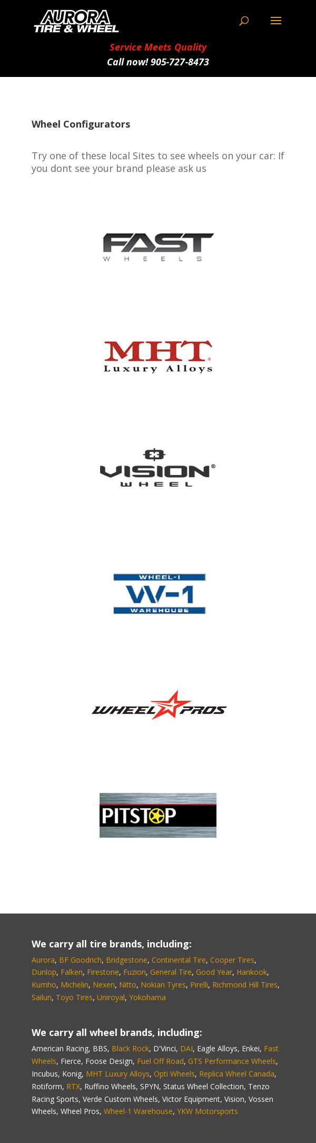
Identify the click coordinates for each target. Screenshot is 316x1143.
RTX (73, 1086)
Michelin (74, 985)
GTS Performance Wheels (232, 1061)
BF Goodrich (80, 960)
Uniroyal (111, 997)
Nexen (104, 985)
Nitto (127, 985)
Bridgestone (126, 960)
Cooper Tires (232, 960)
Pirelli (199, 985)
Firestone (103, 972)
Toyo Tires (74, 997)
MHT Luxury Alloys (118, 1074)
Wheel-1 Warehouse (138, 1111)
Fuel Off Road (160, 1061)
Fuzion (134, 972)
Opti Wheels (174, 1074)
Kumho (44, 985)
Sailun (42, 997)
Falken (72, 972)
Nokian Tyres (163, 985)
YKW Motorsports (207, 1111)
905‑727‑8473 (180, 61)
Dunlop (44, 972)
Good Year (214, 972)
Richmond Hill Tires (245, 985)
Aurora (43, 960)
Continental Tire (179, 960)
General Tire (171, 972)
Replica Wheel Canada (236, 1074)
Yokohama (147, 997)
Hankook (251, 972)
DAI (186, 1048)
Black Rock (130, 1048)
